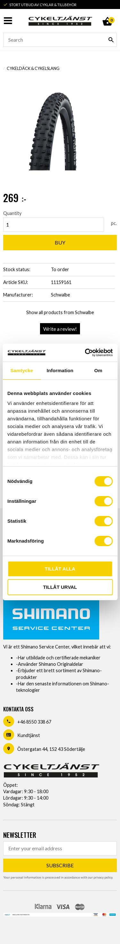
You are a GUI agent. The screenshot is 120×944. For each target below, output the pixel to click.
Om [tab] (98, 370)
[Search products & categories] (60, 40)
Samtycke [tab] (21, 370)
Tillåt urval (60, 587)
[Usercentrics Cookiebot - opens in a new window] (85, 352)
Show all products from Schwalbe (60, 312)
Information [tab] (60, 370)
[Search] (111, 40)
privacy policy (102, 877)
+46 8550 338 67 (34, 722)
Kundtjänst (28, 735)
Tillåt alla (60, 568)
